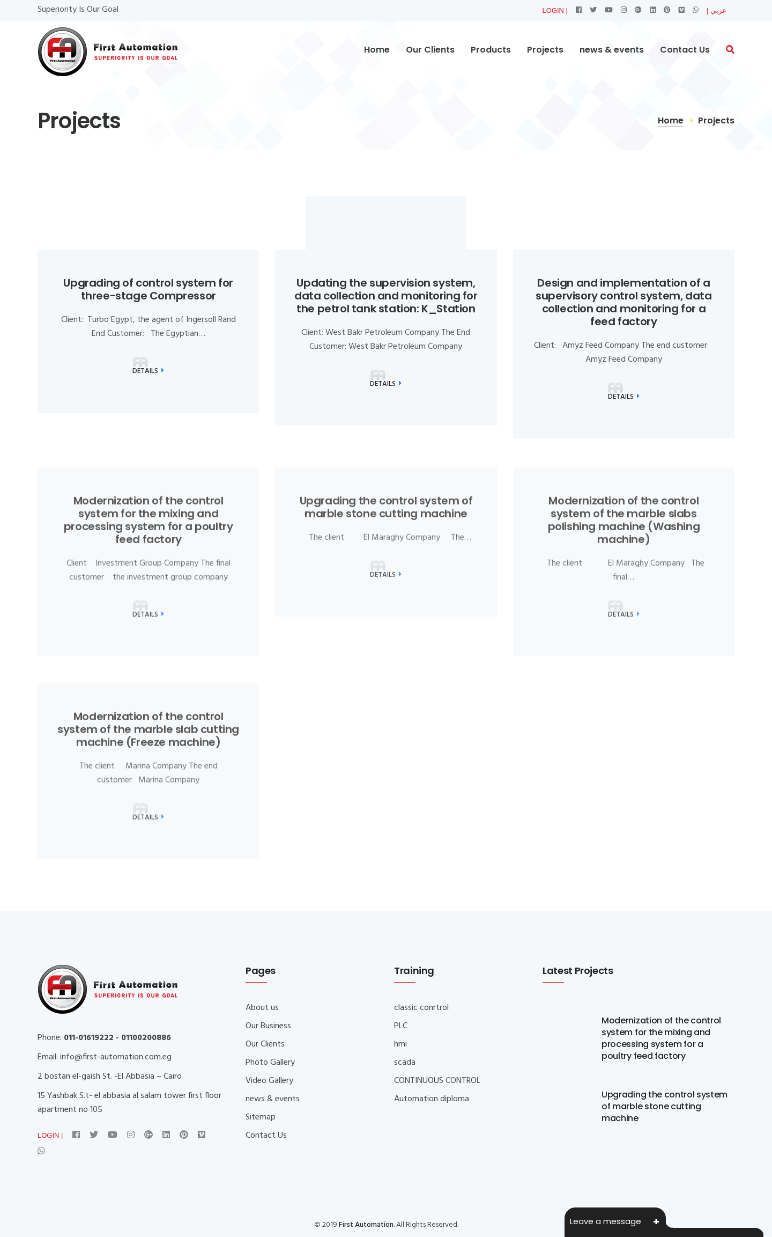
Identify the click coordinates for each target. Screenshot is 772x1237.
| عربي (716, 10)
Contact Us (685, 49)
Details (148, 371)
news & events (612, 49)
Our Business (268, 1026)
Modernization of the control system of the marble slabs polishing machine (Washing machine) (624, 528)
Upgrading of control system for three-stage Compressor (148, 289)
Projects (545, 49)
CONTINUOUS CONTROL (437, 1080)
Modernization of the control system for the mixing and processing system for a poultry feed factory (148, 528)
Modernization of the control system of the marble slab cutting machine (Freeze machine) (148, 737)
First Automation (366, 1225)
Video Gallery (269, 1080)
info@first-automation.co (107, 1057)
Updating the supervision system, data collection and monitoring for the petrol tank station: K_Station (385, 295)
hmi (400, 1044)
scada (404, 1062)
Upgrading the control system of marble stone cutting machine (386, 515)
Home (377, 49)
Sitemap (261, 1117)
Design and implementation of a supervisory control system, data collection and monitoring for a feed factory (623, 302)
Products (491, 49)
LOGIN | (555, 10)
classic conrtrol (421, 1007)
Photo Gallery (270, 1062)
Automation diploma (431, 1099)
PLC (400, 1026)
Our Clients (430, 49)
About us (262, 1007)
